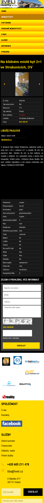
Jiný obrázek (8, 327)
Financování (6, 445)
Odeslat (33, 491)
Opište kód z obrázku (11, 338)
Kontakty (5, 415)
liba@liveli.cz (6, 139)
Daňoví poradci (8, 441)
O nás (3, 410)
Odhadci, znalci (8, 450)
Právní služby (7, 455)
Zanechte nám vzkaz (22, 311)
